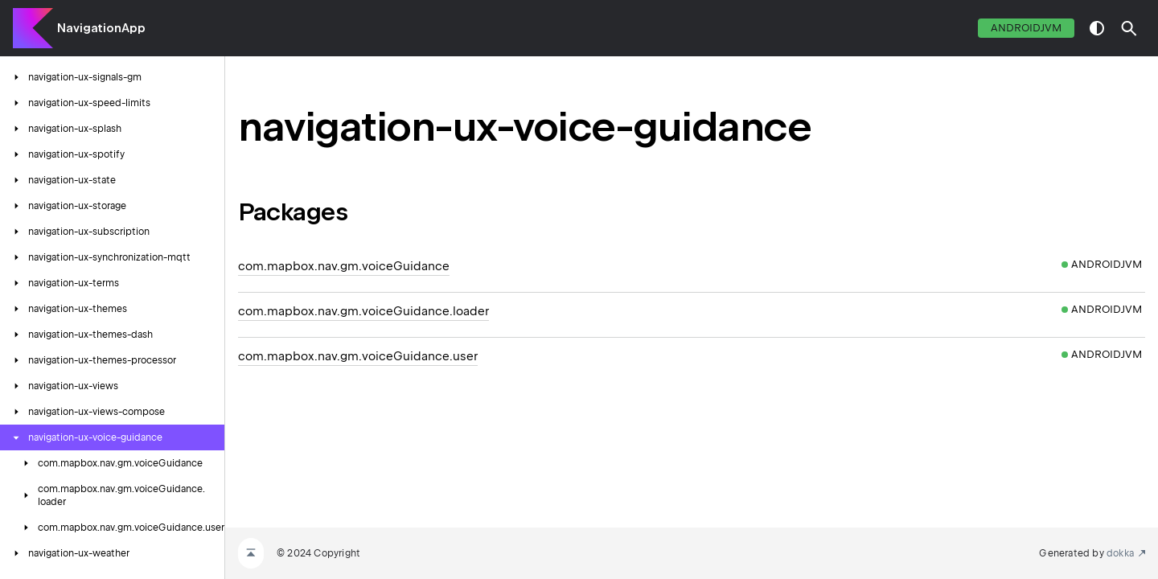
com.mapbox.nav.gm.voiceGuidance (344, 266)
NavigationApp (101, 28)
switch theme (1097, 28)
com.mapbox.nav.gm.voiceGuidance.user (358, 356)
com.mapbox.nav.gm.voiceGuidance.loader (363, 311)
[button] (1129, 28)
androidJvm (1026, 28)
